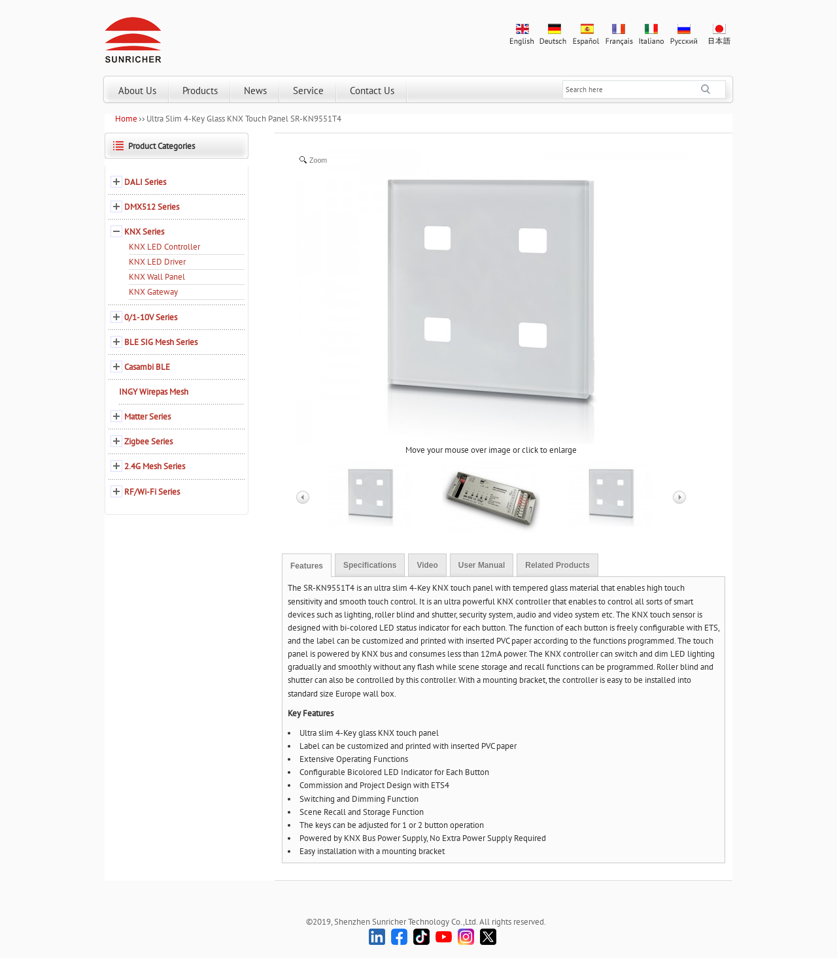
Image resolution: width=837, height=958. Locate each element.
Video (427, 565)
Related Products (557, 565)
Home (126, 118)
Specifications (369, 565)
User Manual (481, 565)
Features (306, 565)
